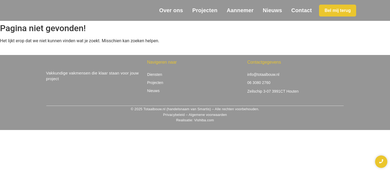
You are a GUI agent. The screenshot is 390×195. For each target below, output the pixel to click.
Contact (301, 10)
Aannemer (240, 10)
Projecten (204, 10)
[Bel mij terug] (337, 11)
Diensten (154, 74)
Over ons (171, 10)
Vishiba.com (204, 120)
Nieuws (272, 10)
